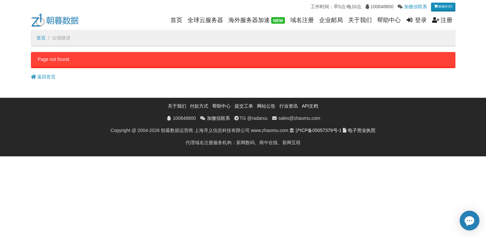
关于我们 (360, 20)
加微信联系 (415, 6)
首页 (176, 20)
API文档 (310, 106)
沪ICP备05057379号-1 (318, 130)
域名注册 (302, 20)
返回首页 (43, 76)
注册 (442, 20)
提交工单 (244, 106)
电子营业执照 (361, 130)
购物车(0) (443, 6)
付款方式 (199, 106)
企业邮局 (331, 20)
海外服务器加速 (256, 20)
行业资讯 (288, 106)
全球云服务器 (205, 20)
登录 (416, 20)
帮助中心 (389, 20)
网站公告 (266, 106)
